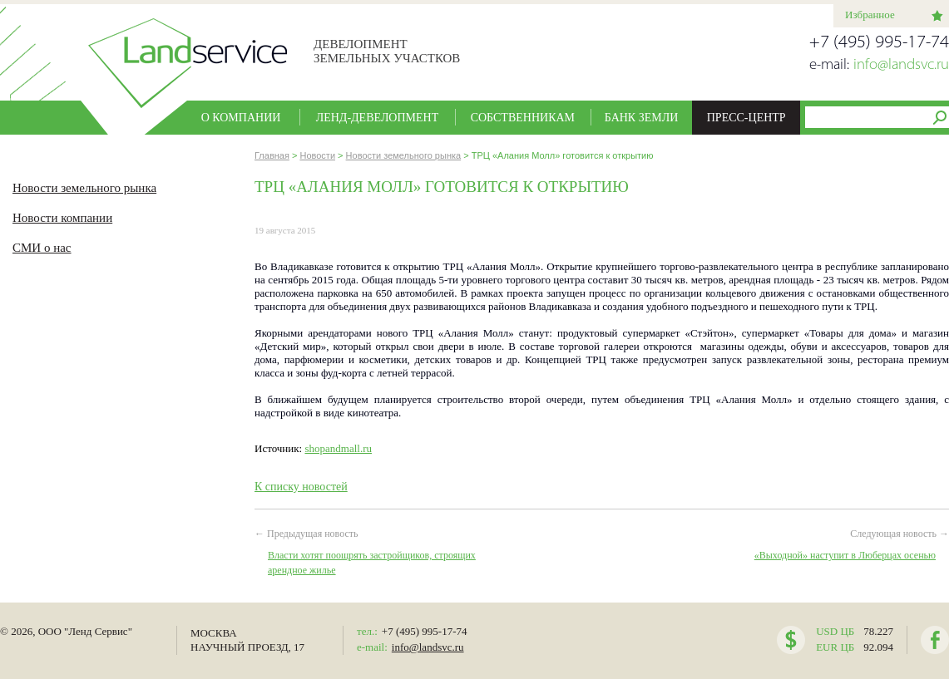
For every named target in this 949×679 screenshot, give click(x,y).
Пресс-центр (746, 117)
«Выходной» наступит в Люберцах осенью (845, 555)
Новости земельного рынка (84, 187)
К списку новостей (301, 486)
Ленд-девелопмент (377, 117)
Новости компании (62, 217)
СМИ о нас (42, 247)
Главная (272, 155)
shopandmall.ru (338, 448)
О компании (241, 117)
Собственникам (523, 117)
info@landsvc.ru (901, 65)
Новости (317, 155)
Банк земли (642, 117)
